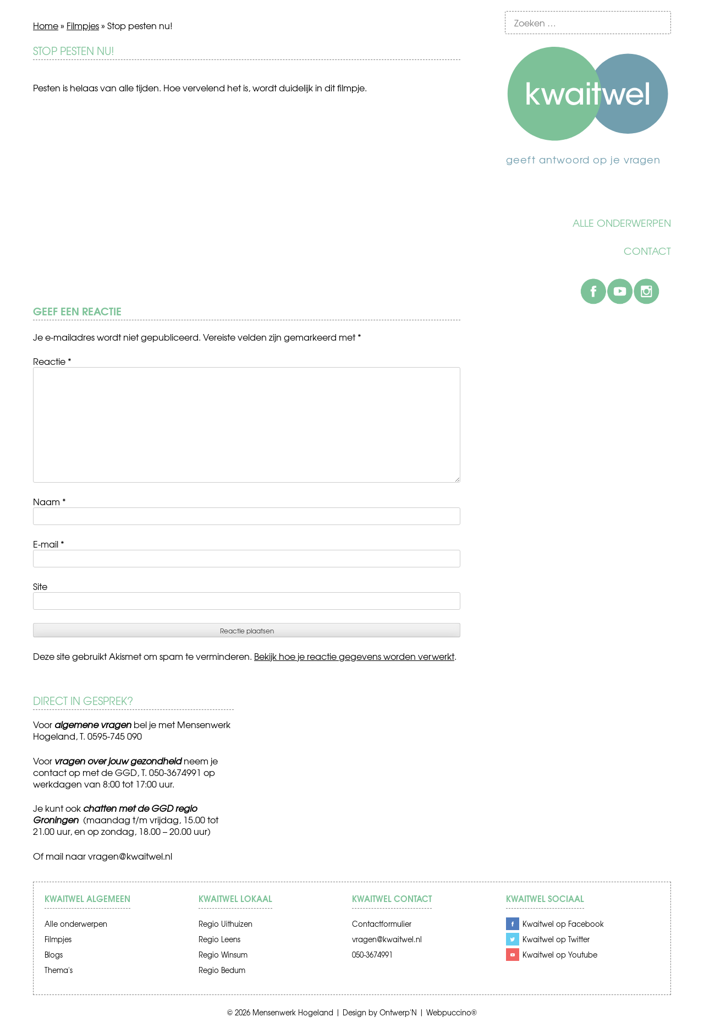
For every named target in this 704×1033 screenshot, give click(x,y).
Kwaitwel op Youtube (559, 954)
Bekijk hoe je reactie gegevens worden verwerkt (354, 656)
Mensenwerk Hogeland (292, 1012)
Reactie (52, 361)
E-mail (48, 543)
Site (40, 586)
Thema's (59, 970)
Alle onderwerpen (622, 223)
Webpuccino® (451, 1012)
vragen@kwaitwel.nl (130, 855)
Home (45, 25)
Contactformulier (381, 924)
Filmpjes (83, 25)
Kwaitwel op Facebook (563, 924)
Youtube (620, 291)
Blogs (54, 954)
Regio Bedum (222, 970)
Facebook (593, 291)
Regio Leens (219, 939)
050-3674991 (372, 954)
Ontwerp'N (398, 1012)
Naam (49, 501)
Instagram (646, 291)
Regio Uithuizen (225, 924)
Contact (647, 251)
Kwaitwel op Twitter (556, 939)
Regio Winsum (223, 954)
